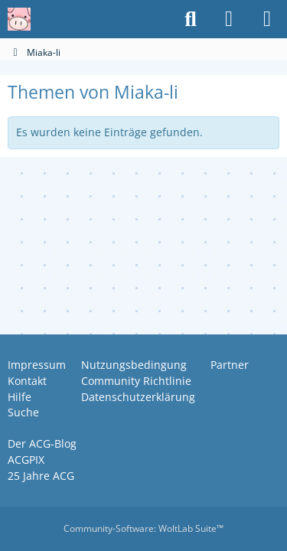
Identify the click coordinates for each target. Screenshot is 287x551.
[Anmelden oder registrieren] (229, 19)
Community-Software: (143, 528)
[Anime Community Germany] (19, 19)
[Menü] (267, 19)
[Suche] (190, 19)
